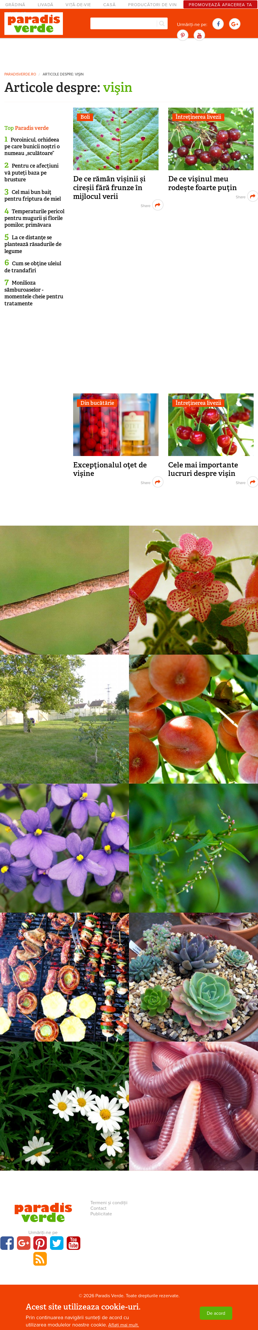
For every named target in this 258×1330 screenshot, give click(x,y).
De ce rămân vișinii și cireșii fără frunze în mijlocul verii (109, 187)
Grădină (15, 4)
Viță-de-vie (78, 4)
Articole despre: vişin (63, 74)
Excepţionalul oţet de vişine (110, 469)
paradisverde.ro (20, 74)
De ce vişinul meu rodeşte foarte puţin (202, 183)
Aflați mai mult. (123, 1325)
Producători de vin (152, 4)
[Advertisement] (129, 54)
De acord (216, 1313)
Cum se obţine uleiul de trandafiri (32, 267)
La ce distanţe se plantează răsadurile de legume (32, 244)
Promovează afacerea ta (220, 4)
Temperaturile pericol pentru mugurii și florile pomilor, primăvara (34, 218)
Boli (85, 117)
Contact (98, 1208)
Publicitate (101, 1214)
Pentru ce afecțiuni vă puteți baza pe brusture (31, 172)
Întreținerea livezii (198, 117)
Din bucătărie (97, 403)
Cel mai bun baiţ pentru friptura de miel (32, 195)
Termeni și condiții (109, 1203)
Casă (109, 4)
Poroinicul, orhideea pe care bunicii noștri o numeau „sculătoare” (32, 146)
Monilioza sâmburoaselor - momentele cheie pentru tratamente (33, 293)
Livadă (46, 4)
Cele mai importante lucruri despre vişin (203, 469)
